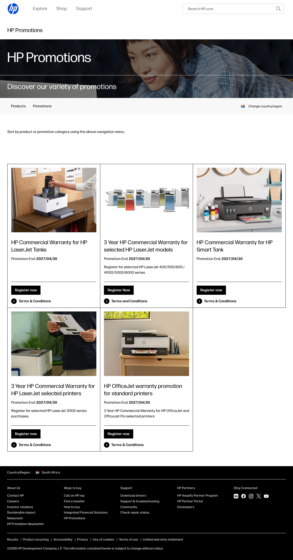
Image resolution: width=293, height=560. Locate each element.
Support (126, 488)
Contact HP (15, 496)
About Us (13, 488)
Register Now (119, 290)
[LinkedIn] (236, 496)
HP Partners (186, 488)
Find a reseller (74, 501)
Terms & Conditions (35, 301)
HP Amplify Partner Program (197, 496)
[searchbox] (228, 9)
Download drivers (133, 496)
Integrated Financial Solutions (86, 512)
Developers (185, 507)
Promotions (42, 106)
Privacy (82, 539)
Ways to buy (72, 488)
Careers (13, 501)
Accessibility (63, 539)
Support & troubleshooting (139, 501)
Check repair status (134, 512)
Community (128, 507)
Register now (26, 290)
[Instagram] (251, 496)
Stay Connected (245, 488)
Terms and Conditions (129, 301)
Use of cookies (103, 539)
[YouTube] (266, 496)
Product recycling (36, 539)
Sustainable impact (21, 512)
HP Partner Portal (190, 501)
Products (18, 106)
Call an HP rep (74, 496)
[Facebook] (243, 496)
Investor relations (20, 507)
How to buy (72, 507)
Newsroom (15, 518)
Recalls (12, 539)
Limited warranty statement (163, 539)
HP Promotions (74, 518)
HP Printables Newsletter (25, 524)
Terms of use (128, 539)
